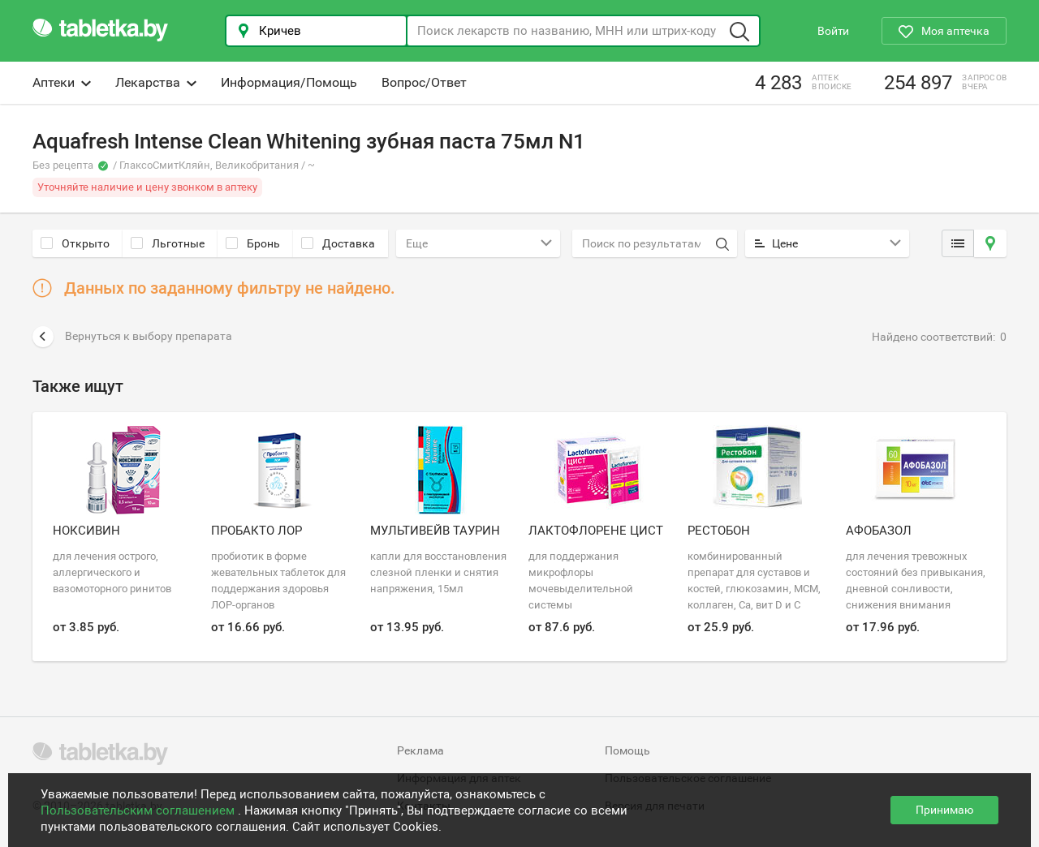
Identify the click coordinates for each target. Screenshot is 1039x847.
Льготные (168, 243)
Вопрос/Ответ (424, 82)
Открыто (75, 243)
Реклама (420, 750)
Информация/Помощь (289, 82)
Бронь (253, 243)
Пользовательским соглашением (139, 810)
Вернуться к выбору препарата (132, 336)
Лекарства (155, 82)
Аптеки (61, 82)
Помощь (627, 750)
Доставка (338, 243)
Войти (833, 30)
